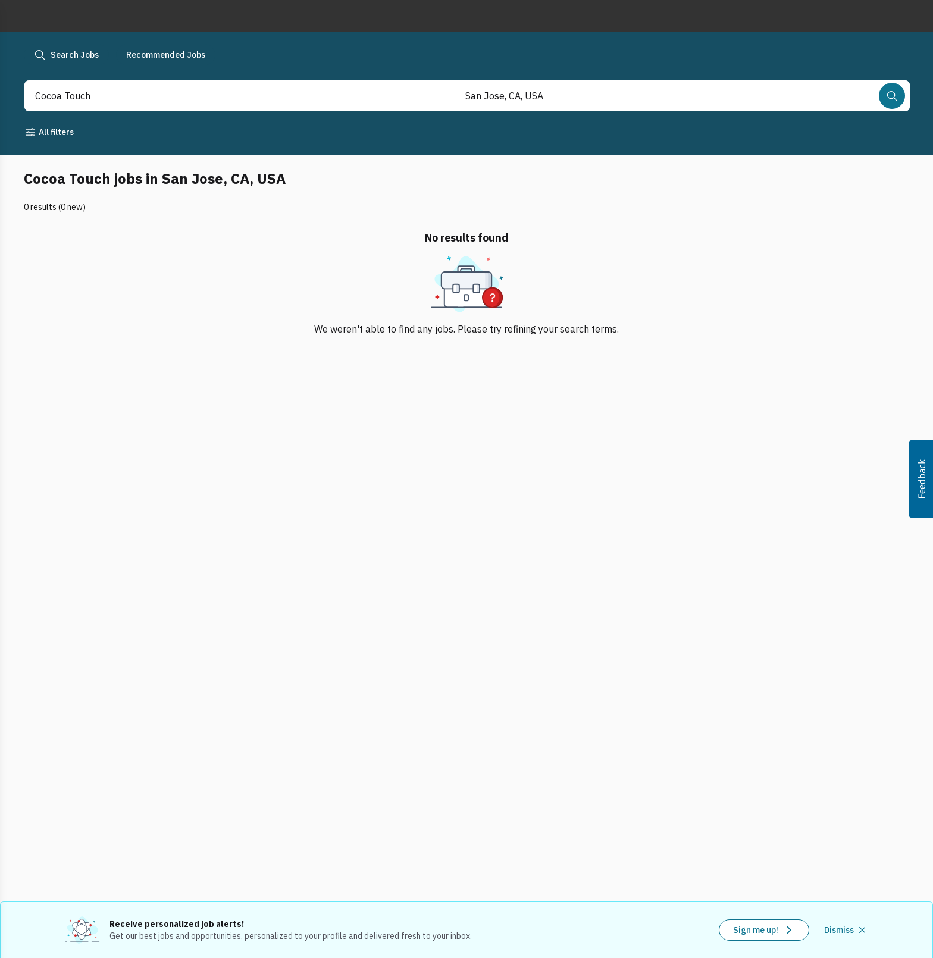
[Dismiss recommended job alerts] (846, 930)
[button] (921, 479)
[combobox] (224, 96)
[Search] (892, 96)
